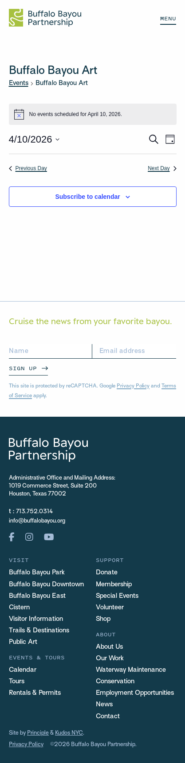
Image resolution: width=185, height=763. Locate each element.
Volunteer (110, 607)
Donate (107, 572)
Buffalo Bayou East (37, 596)
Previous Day (28, 168)
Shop (103, 619)
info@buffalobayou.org (37, 521)
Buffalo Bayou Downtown (46, 584)
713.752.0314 (34, 512)
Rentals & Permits (35, 693)
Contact (108, 716)
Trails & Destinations (39, 630)
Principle (38, 733)
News (104, 704)
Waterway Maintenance (131, 670)
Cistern (19, 607)
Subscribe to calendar (87, 196)
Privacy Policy (133, 386)
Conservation (115, 681)
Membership (114, 584)
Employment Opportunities (135, 693)
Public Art (23, 642)
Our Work (110, 658)
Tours (16, 681)
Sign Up (23, 368)
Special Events (117, 596)
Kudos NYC (69, 733)
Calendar (22, 670)
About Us (109, 647)
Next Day (162, 168)
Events (18, 83)
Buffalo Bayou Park (37, 572)
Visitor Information (36, 619)
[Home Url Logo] (45, 18)
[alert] (93, 114)
